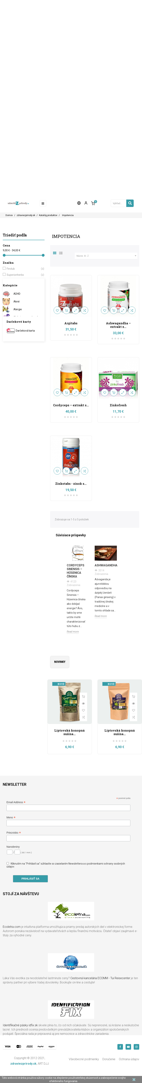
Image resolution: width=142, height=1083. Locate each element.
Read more (73, 631)
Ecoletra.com (12, 927)
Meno (11, 817)
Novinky (59, 661)
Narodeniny (13, 846)
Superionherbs (23, 275)
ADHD (16, 293)
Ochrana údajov (129, 1059)
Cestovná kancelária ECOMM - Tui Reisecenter (100, 978)
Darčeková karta (25, 330)
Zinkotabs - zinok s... (71, 483)
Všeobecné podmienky (84, 1059)
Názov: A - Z (107, 256)
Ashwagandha (106, 565)
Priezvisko (13, 833)
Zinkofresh (118, 405)
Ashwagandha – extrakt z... (118, 325)
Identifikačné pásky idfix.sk (20, 1025)
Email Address (16, 802)
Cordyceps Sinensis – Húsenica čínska (75, 571)
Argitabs (70, 323)
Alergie (17, 309)
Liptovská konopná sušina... (69, 732)
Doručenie (108, 1059)
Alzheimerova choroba (26, 317)
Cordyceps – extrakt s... (71, 405)
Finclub (23, 269)
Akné (16, 301)
